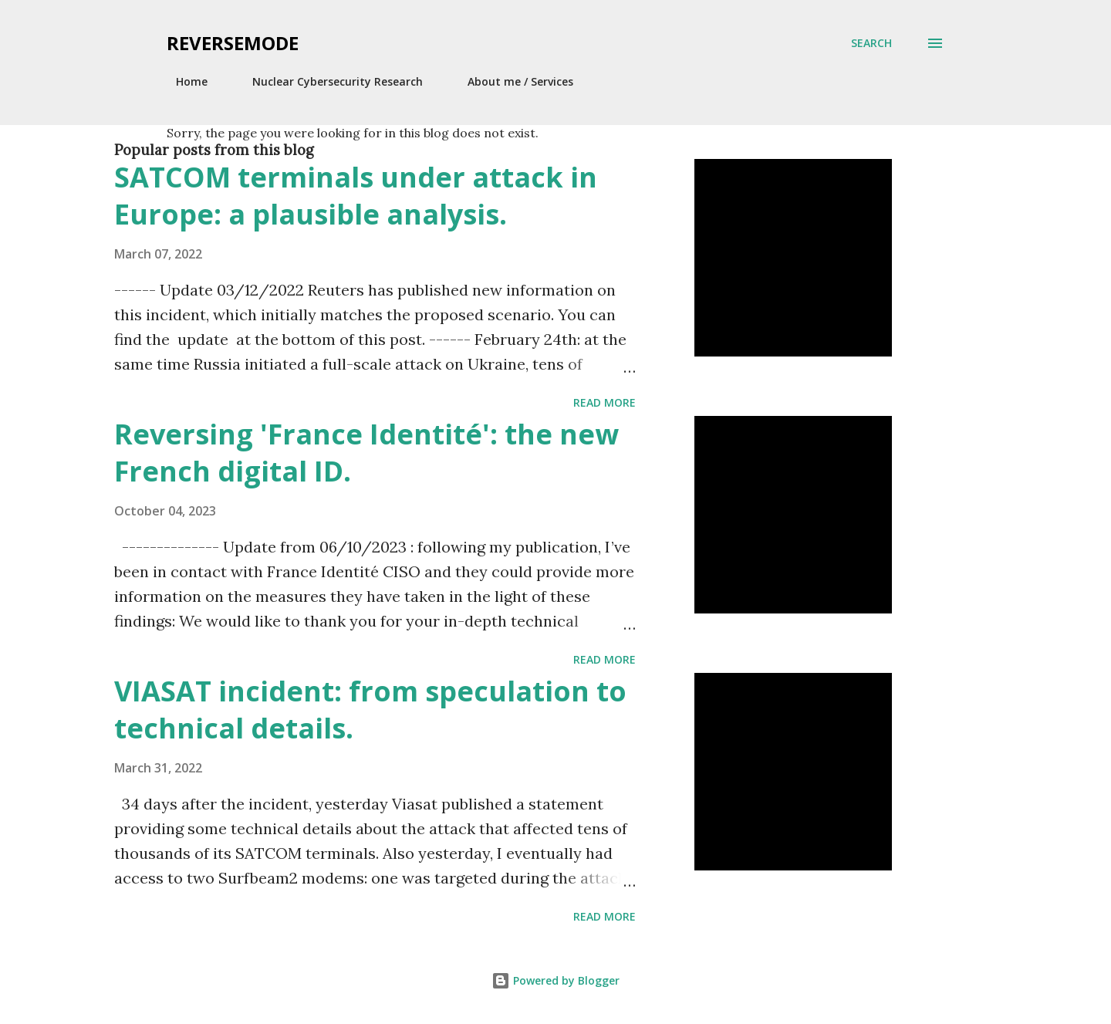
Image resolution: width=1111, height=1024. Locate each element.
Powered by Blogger (555, 980)
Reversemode (233, 43)
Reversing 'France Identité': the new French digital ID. (366, 452)
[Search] (871, 43)
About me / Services (511, 81)
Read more (604, 402)
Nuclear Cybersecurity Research (328, 81)
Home (182, 81)
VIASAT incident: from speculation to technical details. (370, 709)
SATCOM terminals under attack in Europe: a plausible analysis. (355, 195)
